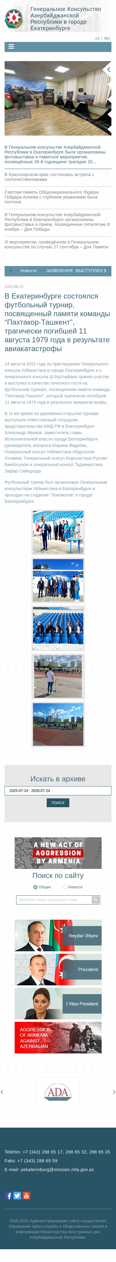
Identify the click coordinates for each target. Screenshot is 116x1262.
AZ (97, 38)
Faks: (31, 1160)
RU (107, 38)
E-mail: (49, 1169)
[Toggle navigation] (11, 46)
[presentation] (11, 270)
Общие (45, 887)
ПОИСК (58, 803)
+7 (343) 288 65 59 (37, 1160)
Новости (28, 270)
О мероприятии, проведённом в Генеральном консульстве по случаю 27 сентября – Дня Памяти (56, 244)
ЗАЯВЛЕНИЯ (59, 270)
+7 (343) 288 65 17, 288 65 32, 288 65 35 (66, 1152)
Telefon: (57, 1152)
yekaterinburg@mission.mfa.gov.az (57, 1169)
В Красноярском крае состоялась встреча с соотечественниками (49, 177)
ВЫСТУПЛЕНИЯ (89, 270)
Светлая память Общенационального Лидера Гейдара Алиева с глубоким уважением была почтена (52, 197)
